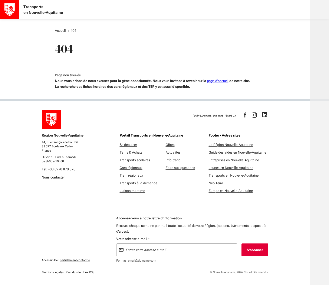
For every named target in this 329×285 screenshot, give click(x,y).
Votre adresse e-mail (133, 239)
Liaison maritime (132, 191)
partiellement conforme (75, 259)
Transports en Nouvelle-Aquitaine (234, 175)
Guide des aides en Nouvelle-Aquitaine (237, 152)
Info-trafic (173, 160)
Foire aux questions (180, 168)
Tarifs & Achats (131, 152)
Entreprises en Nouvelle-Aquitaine (234, 160)
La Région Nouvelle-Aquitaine (231, 145)
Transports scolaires (135, 160)
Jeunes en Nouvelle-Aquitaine (231, 168)
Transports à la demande (138, 183)
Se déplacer (128, 145)
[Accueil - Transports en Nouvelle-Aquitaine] (9, 9)
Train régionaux (131, 175)
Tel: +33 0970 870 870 (58, 169)
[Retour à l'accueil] (51, 119)
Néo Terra (216, 183)
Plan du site (73, 272)
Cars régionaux (131, 168)
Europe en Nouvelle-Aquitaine (231, 191)
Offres (170, 145)
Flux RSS (88, 272)
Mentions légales (53, 272)
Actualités (173, 152)
